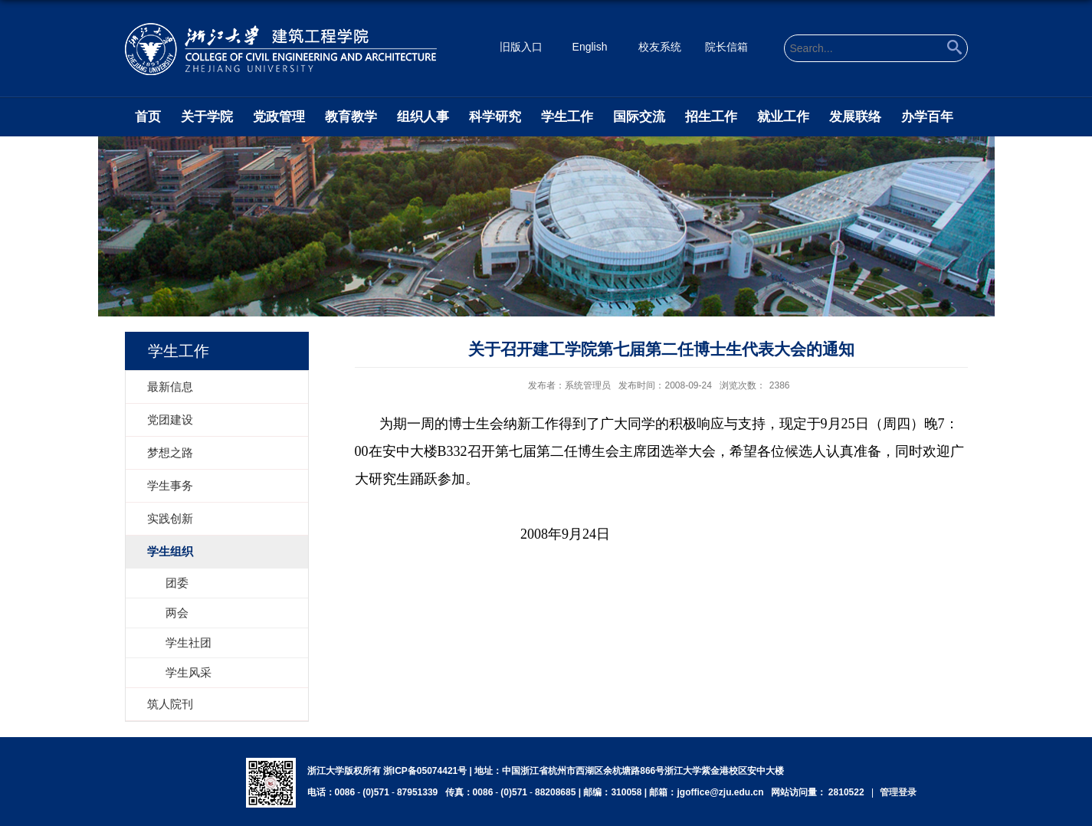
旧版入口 (521, 47)
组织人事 (423, 117)
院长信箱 (726, 47)
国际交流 (639, 117)
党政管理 (279, 117)
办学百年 (927, 117)
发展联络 (855, 117)
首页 (148, 117)
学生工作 (567, 117)
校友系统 (659, 47)
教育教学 (351, 117)
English (590, 47)
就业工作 (783, 117)
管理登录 (898, 792)
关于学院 (207, 117)
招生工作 (711, 117)
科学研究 (495, 117)
